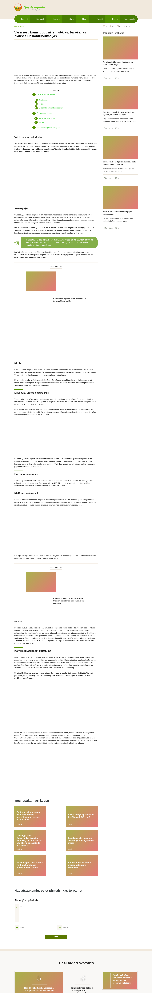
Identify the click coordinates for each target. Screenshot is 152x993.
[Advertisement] (56, 57)
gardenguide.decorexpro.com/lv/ (32, 7)
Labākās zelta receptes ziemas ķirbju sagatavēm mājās (25, 794)
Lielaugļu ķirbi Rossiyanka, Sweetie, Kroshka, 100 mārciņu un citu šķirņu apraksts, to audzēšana (85, 775)
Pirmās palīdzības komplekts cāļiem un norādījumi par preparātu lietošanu (122, 907)
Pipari (84, 19)
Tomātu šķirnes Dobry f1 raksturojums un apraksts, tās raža (82, 918)
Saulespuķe (41, 100)
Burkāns (56, 19)
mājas (16, 26)
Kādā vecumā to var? (45, 118)
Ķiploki (115, 19)
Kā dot (39, 122)
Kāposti (24, 19)
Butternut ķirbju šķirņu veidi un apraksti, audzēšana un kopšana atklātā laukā (27, 774)
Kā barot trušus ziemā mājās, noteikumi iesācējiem (83, 794)
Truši (22, 26)
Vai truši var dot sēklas (43, 94)
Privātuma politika (79, 980)
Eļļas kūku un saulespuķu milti (48, 107)
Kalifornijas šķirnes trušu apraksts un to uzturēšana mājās (69, 280)
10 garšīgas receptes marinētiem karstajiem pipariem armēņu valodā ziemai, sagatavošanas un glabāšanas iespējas (123, 930)
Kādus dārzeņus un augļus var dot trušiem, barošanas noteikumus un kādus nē (68, 561)
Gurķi (71, 19)
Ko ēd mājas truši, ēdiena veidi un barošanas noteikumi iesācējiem (55, 795)
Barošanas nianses (42, 113)
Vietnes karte (58, 980)
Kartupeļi (40, 19)
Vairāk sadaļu (129, 19)
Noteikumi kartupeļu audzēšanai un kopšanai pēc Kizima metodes (39, 916)
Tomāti (100, 19)
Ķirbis (39, 104)
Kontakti (97, 980)
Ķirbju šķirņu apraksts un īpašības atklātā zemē (54, 774)
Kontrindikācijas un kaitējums (46, 127)
